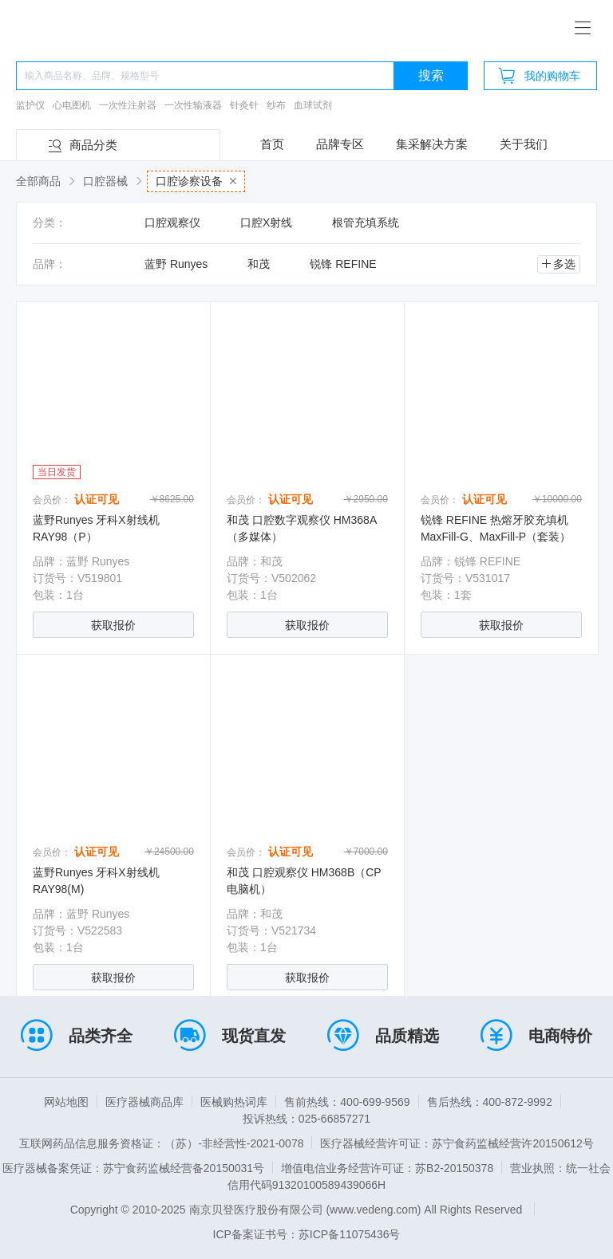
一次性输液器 (193, 105)
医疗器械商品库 (144, 1102)
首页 (272, 144)
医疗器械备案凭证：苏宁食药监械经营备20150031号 (133, 1168)
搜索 (431, 75)
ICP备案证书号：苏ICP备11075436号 (307, 1234)
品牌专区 (340, 144)
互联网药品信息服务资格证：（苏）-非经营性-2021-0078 (161, 1143)
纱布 (276, 105)
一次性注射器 (127, 105)
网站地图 (66, 1102)
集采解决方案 (432, 144)
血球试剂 (313, 105)
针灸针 (244, 105)
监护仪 (30, 105)
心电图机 (72, 105)
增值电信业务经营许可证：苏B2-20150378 (387, 1168)
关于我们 (524, 144)
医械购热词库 (233, 1102)
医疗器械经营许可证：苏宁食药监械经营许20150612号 (456, 1143)
